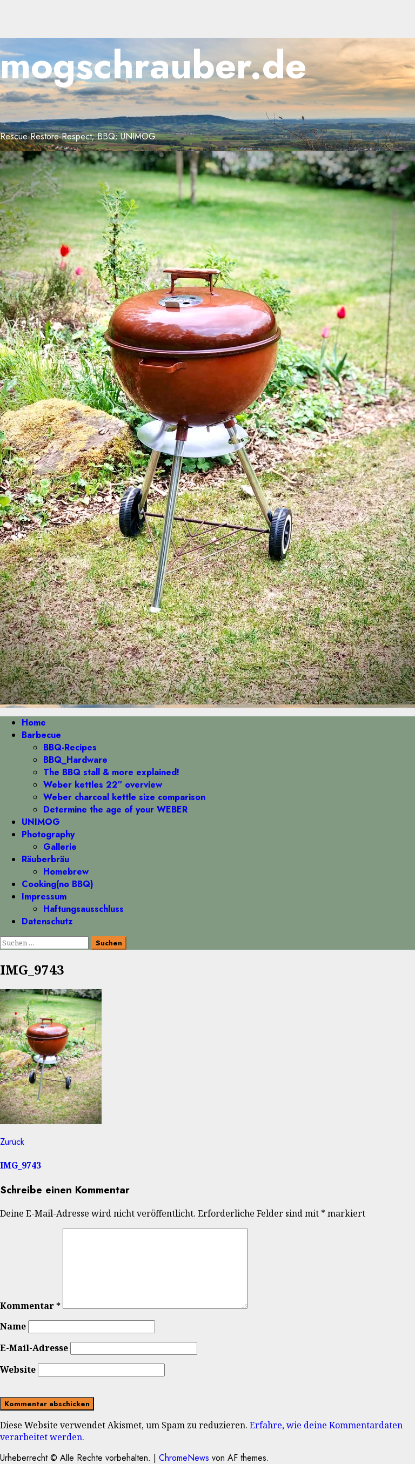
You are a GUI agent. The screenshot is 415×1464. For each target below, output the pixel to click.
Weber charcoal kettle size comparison (124, 797)
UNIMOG (41, 822)
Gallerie (60, 847)
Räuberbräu (45, 859)
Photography (48, 834)
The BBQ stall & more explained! (111, 772)
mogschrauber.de (153, 65)
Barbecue (41, 735)
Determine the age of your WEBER (115, 809)
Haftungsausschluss (83, 909)
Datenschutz (47, 921)
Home (34, 722)
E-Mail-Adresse (34, 1348)
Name (13, 1326)
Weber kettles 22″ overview (102, 784)
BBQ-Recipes (70, 747)
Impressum (44, 896)
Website (18, 1369)
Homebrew (66, 871)
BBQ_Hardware (75, 760)
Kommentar (30, 1306)
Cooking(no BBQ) (57, 884)
